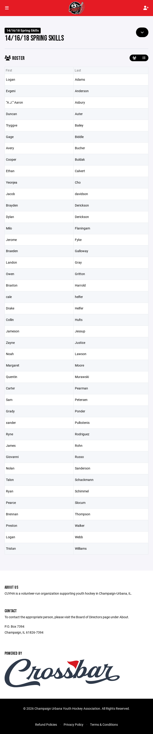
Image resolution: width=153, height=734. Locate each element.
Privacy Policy (73, 724)
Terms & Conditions (104, 724)
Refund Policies (46, 724)
